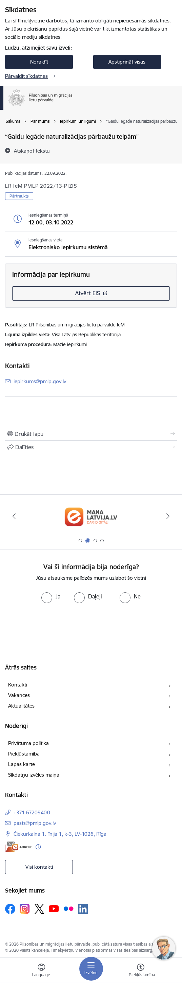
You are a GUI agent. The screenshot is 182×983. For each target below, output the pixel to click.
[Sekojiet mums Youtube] (54, 908)
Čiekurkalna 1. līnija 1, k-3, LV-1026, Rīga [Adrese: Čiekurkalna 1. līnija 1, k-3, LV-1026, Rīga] (60, 834)
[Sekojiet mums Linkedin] (83, 909)
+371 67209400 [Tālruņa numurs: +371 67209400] (32, 812)
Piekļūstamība (24, 753)
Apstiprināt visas (126, 61)
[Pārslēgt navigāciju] (91, 969)
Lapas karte (21, 764)
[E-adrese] (18, 846)
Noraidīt (39, 61)
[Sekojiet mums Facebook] (10, 909)
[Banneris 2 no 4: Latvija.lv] (91, 516)
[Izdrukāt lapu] (91, 433)
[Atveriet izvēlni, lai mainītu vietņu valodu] (41, 971)
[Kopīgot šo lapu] (91, 447)
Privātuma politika (28, 743)
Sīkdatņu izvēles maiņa (33, 775)
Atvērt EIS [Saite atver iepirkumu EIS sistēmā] (87, 293)
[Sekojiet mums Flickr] (68, 908)
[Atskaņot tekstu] (32, 151)
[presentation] (56, 628)
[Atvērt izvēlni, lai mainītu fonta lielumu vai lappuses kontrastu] (141, 971)
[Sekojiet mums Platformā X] (39, 909)
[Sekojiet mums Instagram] (25, 909)
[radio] (50, 596)
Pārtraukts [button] (19, 196)
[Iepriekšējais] (14, 516)
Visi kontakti (39, 867)
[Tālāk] (168, 516)
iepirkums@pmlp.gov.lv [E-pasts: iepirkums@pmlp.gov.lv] (40, 381)
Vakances (19, 695)
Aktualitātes (21, 705)
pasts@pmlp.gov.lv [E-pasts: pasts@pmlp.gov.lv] (35, 823)
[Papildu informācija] (38, 846)
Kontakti (17, 684)
